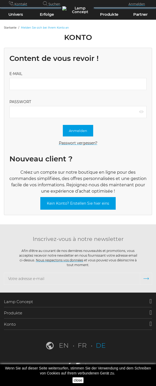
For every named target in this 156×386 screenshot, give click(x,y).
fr (83, 345)
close (78, 380)
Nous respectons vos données (59, 260)
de (101, 345)
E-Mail (15, 73)
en (64, 345)
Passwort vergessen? (78, 143)
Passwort (20, 101)
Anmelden (78, 131)
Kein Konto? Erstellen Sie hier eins (78, 203)
